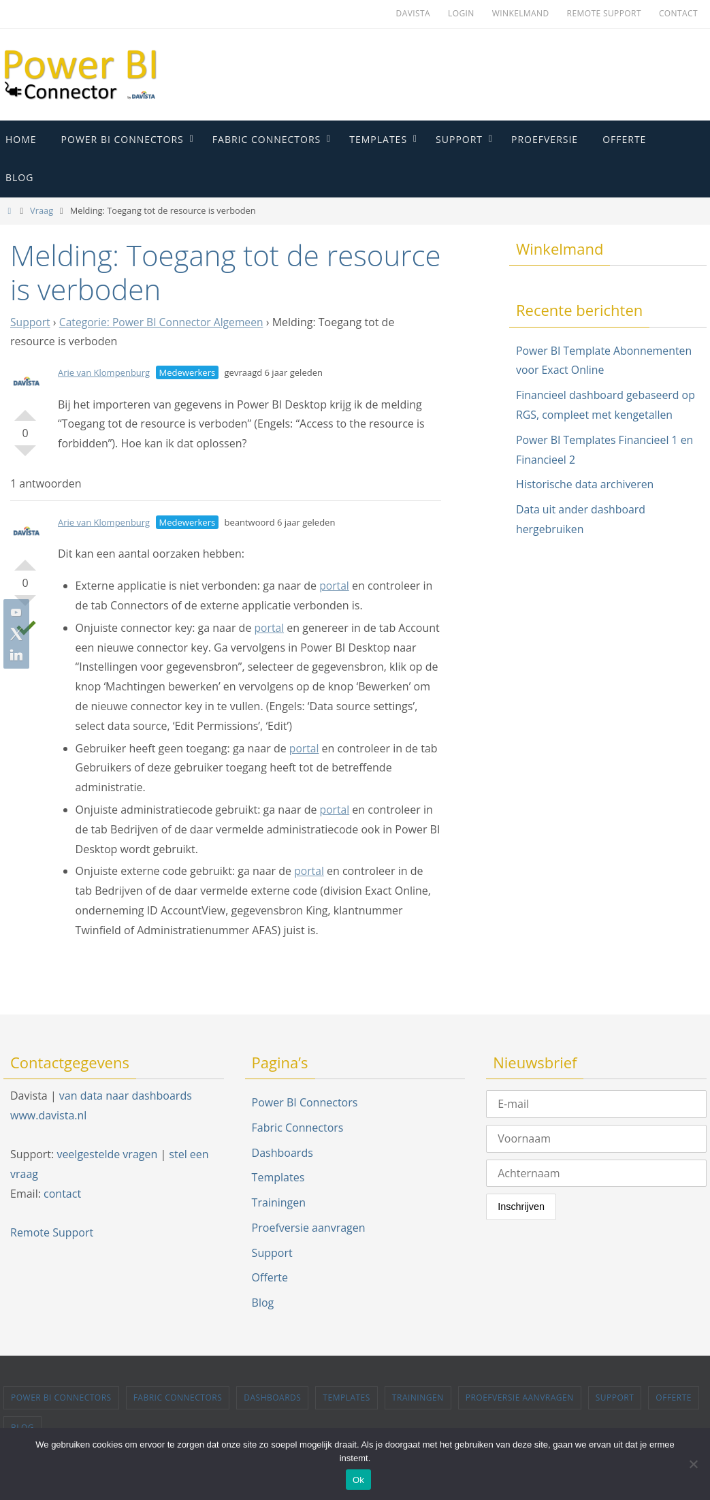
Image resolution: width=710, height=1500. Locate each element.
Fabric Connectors (298, 1127)
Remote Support (604, 13)
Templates (278, 1177)
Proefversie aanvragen (309, 1227)
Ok (358, 1480)
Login (461, 13)
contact (62, 1193)
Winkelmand (520, 13)
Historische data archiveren (585, 484)
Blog (263, 1302)
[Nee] (693, 1464)
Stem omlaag (25, 456)
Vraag (41, 210)
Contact (678, 13)
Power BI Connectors (305, 1102)
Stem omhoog (25, 410)
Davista (413, 13)
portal (334, 585)
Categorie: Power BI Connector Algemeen (164, 322)
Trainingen (279, 1202)
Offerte (270, 1277)
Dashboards (282, 1152)
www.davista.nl (48, 1115)
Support (30, 322)
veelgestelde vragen (107, 1154)
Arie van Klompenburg (104, 372)
